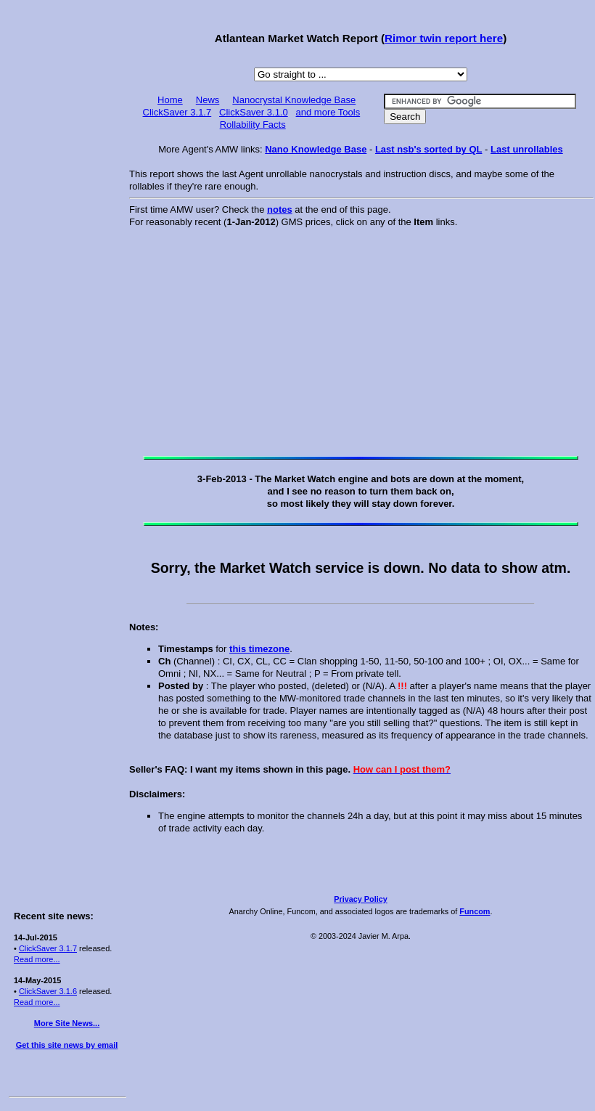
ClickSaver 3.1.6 (48, 991)
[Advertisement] (67, 226)
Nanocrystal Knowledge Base (294, 99)
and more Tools (328, 112)
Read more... (37, 959)
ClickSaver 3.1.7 (48, 948)
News (208, 99)
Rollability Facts (253, 124)
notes (279, 209)
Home (170, 99)
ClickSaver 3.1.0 (253, 112)
